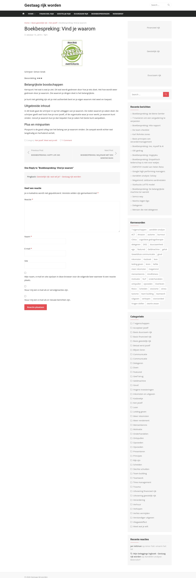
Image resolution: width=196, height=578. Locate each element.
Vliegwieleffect (141, 524)
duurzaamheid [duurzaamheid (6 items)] (158, 246)
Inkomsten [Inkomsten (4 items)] (138, 261)
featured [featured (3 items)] (137, 251)
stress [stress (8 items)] (157, 290)
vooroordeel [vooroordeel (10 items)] (149, 300)
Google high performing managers (150, 173)
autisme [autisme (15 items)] (152, 236)
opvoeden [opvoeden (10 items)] (137, 286)
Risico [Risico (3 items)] (159, 286)
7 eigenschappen (143, 325)
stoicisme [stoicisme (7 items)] (148, 290)
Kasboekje (140, 400)
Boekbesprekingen (100, 13)
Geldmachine (141, 382)
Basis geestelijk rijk (35, 23)
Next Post (94, 154)
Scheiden (139, 466)
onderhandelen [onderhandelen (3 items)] (146, 281)
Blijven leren (141, 351)
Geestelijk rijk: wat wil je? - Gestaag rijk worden (55, 176)
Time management (144, 484)
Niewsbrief (118, 13)
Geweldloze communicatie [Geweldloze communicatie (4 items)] (145, 256)
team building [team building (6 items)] (139, 295)
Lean (137, 409)
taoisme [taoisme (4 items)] (166, 290)
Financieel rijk (46, 13)
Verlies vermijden (143, 515)
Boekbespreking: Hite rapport (148, 127)
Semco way (139, 198)
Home (30, 13)
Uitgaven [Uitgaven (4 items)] (164, 295)
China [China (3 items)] (135, 241)
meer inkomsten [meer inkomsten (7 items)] (140, 271)
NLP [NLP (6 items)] (135, 281)
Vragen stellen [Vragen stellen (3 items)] (164, 300)
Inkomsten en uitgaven (146, 396)
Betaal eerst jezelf (143, 347)
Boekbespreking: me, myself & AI (149, 148)
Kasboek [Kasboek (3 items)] (149, 261)
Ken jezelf (49, 23)
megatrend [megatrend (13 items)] (155, 271)
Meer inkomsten (142, 418)
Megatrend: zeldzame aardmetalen (150, 182)
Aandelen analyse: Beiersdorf (157, 555)
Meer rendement (143, 422)
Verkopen (139, 510)
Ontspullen (140, 440)
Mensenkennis (142, 426)
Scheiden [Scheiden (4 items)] (137, 290)
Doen (137, 369)
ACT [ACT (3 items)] (135, 236)
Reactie (24, 199)
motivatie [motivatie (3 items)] (166, 276)
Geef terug (140, 378)
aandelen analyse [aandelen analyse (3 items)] (158, 231)
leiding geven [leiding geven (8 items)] (139, 266)
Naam (24, 236)
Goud (137, 387)
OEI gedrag (139, 152)
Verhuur (139, 506)
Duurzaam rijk (81, 13)
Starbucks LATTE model (145, 186)
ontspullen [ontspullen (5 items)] (160, 281)
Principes (139, 457)
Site (22, 260)
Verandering (141, 502)
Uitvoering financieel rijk (146, 493)
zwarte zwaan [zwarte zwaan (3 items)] (139, 305)
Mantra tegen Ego (142, 202)
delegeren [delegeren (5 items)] (137, 246)
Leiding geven (141, 413)
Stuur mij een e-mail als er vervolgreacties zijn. (42, 286)
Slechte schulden (143, 471)
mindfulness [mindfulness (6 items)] (154, 276)
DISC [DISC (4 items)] (147, 246)
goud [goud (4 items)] (161, 256)
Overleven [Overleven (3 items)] (149, 286)
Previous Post (41, 152)
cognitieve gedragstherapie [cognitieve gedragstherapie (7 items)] (153, 241)
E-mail (24, 248)
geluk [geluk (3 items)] (160, 251)
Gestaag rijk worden (38, 5)
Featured (139, 373)
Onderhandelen (142, 435)
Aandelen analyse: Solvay (146, 177)
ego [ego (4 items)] (169, 246)
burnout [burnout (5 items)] (162, 236)
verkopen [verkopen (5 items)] (137, 300)
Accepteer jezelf (142, 329)
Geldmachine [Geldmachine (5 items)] (149, 251)
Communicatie (142, 356)
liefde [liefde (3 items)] (157, 266)
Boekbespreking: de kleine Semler (150, 115)
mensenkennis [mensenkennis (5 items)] (139, 276)
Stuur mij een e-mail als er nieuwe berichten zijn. (43, 296)
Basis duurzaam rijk (144, 334)
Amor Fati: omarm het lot (159, 548)
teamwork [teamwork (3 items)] (152, 295)
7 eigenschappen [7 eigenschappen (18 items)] (140, 231)
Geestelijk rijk (64, 13)
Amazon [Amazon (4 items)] (142, 236)
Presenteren (141, 453)
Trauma (138, 488)
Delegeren (139, 207)
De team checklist (142, 131)
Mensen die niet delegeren (146, 211)
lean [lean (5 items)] (157, 261)
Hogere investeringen (145, 391)
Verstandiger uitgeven (145, 519)
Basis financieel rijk (144, 338)
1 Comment (63, 140)
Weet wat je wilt (46, 140)
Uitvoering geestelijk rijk (146, 497)
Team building (141, 475)
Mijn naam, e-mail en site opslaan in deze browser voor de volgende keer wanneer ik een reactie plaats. (69, 276)
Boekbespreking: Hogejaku (146, 157)
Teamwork (140, 479)
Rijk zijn (138, 462)
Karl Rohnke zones (143, 136)
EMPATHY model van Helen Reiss (149, 168)
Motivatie (139, 431)
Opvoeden (140, 444)
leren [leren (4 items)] (150, 266)
